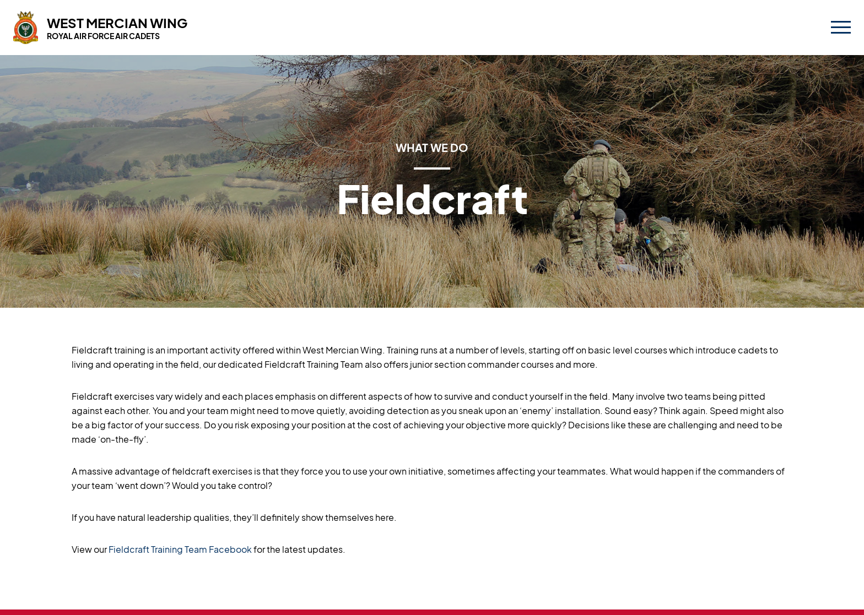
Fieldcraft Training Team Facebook (180, 549)
